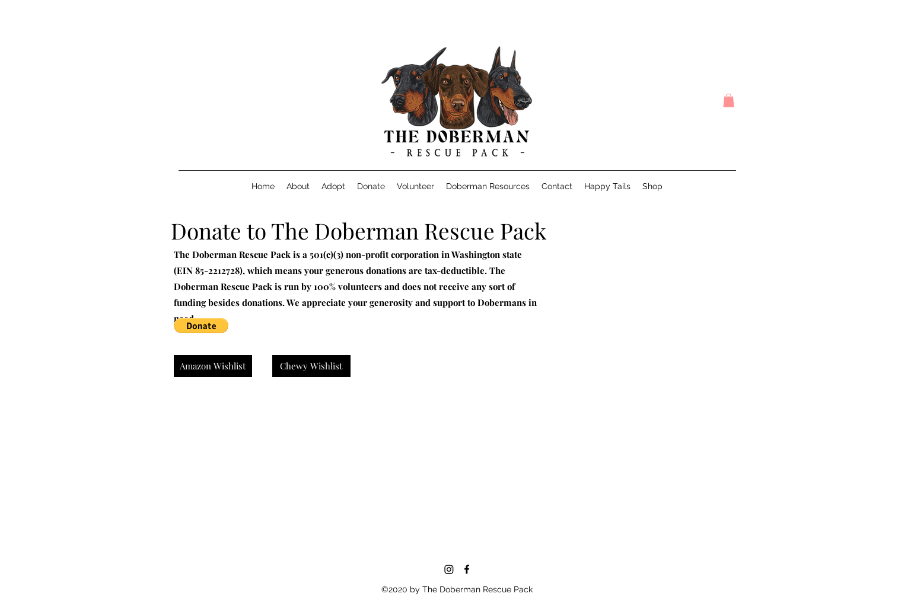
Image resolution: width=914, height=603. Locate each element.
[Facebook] (467, 569)
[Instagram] (449, 569)
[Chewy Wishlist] (311, 366)
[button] (728, 100)
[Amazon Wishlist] (213, 366)
